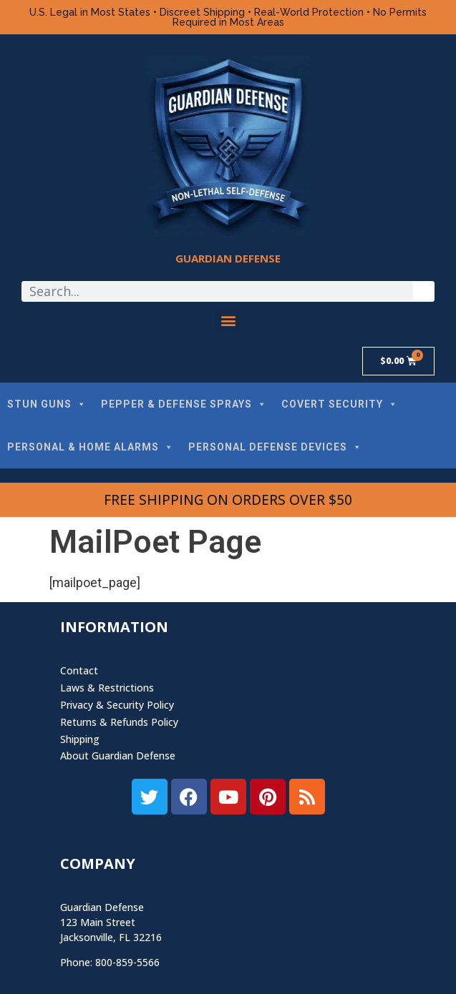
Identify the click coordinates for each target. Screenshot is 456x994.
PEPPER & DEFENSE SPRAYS (184, 404)
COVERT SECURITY (339, 404)
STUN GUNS (47, 404)
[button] (228, 321)
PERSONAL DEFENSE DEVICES (275, 447)
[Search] (423, 291)
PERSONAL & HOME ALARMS (90, 447)
